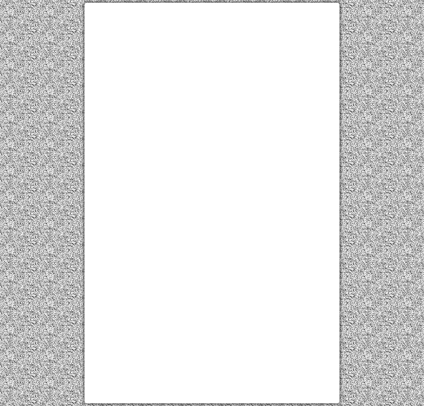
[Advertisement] (212, 54)
